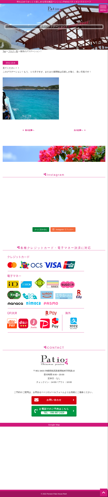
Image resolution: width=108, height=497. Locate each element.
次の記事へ (78, 130)
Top (4, 51)
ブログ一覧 (13, 51)
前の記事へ (29, 130)
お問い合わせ (54, 400)
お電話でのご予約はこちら (54, 411)
